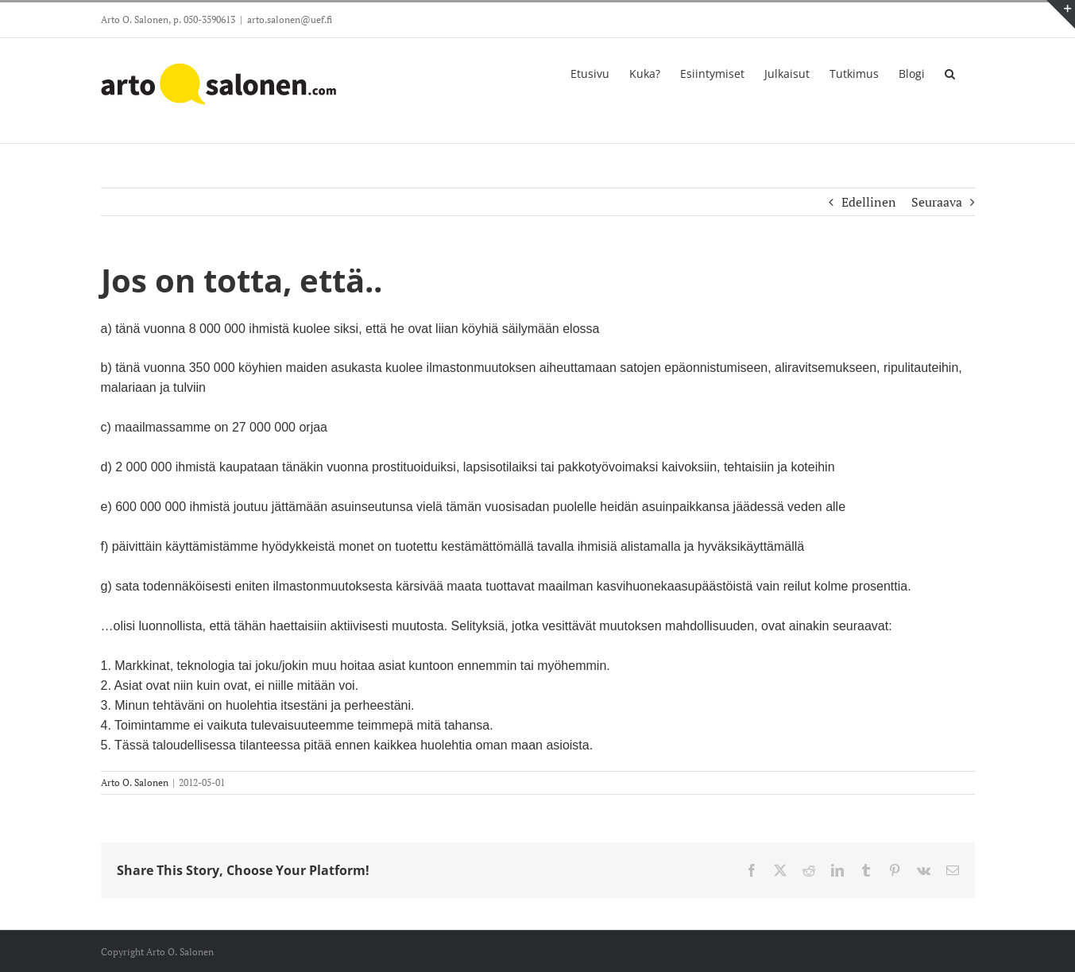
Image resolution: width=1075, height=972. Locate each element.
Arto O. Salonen (134, 782)
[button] (950, 72)
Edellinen (868, 202)
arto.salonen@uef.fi (289, 19)
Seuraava (936, 202)
